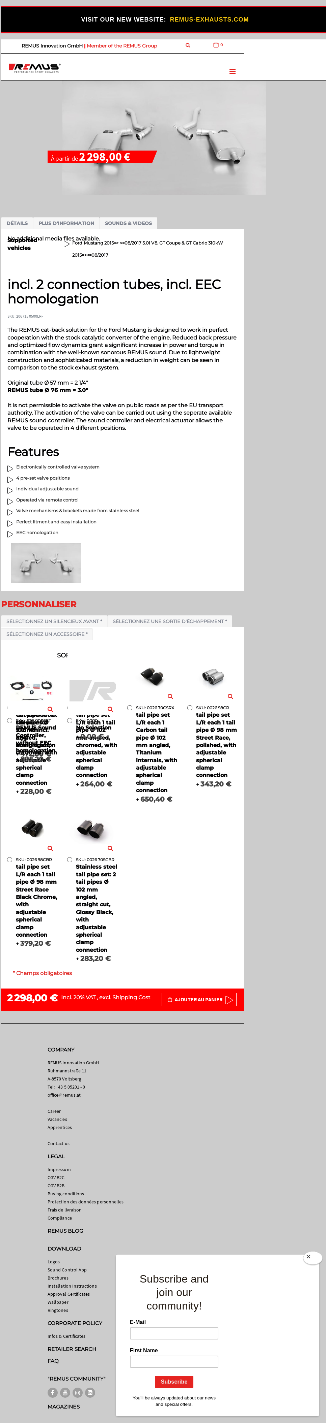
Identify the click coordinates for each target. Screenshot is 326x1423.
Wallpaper (58, 1302)
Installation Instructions (72, 1286)
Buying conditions (66, 1194)
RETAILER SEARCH (72, 1349)
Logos (54, 1262)
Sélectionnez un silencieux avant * (54, 621)
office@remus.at (64, 1095)
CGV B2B (56, 1186)
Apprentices (60, 1127)
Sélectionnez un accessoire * (46, 634)
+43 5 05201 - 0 (70, 1087)
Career (54, 1111)
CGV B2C (56, 1177)
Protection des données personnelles (86, 1202)
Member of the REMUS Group (122, 46)
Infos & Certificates (66, 1336)
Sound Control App (67, 1270)
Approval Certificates (69, 1294)
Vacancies (57, 1119)
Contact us (59, 1143)
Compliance (60, 1218)
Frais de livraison (65, 1210)
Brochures (58, 1278)
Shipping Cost (131, 997)
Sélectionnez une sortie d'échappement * (170, 621)
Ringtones (58, 1310)
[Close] (313, 1259)
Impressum (59, 1169)
